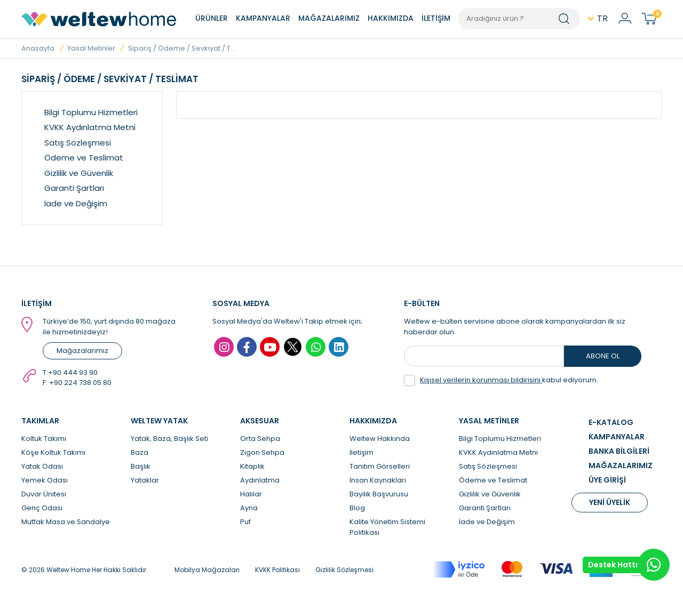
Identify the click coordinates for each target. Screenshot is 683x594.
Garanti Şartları (74, 188)
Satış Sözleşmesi (77, 142)
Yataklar (145, 480)
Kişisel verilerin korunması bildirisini (481, 380)
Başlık (140, 466)
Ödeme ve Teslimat (83, 157)
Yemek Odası (44, 480)
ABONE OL (603, 356)
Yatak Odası (42, 466)
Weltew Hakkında (380, 439)
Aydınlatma (260, 480)
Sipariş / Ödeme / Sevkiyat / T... (181, 48)
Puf (245, 522)
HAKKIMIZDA (391, 18)
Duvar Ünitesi (43, 494)
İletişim (362, 452)
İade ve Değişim (75, 203)
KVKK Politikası (277, 569)
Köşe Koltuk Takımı (53, 452)
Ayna (249, 508)
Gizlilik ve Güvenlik (78, 173)
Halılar (251, 494)
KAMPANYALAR (263, 18)
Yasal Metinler (91, 48)
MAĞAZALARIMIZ (329, 18)
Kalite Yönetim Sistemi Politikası (387, 527)
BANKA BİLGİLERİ (619, 451)
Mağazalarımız (82, 351)
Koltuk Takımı (43, 439)
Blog (357, 508)
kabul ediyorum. (501, 380)
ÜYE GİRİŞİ (607, 480)
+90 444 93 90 (73, 372)
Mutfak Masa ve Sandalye (65, 522)
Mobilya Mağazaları (207, 569)
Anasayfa (37, 48)
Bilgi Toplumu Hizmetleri (91, 112)
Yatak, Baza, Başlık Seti (169, 439)
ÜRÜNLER (211, 18)
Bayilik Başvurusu (379, 494)
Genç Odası (41, 508)
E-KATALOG (611, 422)
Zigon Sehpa (262, 452)
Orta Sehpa (260, 439)
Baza (139, 452)
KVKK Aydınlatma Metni (90, 127)
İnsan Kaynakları (378, 480)
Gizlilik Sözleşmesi (344, 569)
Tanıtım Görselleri (380, 466)
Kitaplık (252, 466)
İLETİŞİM (436, 18)
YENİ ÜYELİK (609, 502)
